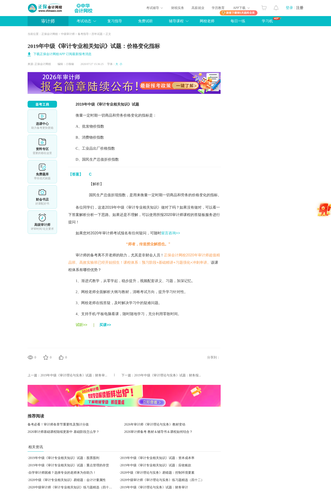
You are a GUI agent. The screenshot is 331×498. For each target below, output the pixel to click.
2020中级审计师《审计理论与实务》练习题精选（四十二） (162, 480)
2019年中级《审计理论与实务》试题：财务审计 (154, 487)
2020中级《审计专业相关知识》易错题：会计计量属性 (67, 480)
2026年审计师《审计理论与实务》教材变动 (154, 424)
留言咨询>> (170, 233)
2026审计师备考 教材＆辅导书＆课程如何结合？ (158, 432)
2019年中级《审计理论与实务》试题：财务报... (167, 375)
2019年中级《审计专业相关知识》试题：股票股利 (64, 458)
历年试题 (97, 34)
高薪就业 (197, 8)
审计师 (48, 21)
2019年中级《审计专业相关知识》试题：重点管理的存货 (69, 465)
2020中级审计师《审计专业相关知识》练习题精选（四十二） (72, 487)
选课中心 (42, 121)
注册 (299, 8)
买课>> (105, 325)
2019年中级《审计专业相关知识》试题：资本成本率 (157, 458)
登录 (289, 8)
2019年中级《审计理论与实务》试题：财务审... (73, 375)
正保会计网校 (49, 34)
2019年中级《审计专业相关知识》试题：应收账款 (155, 465)
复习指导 (114, 21)
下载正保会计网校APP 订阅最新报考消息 (62, 54)
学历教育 (218, 8)
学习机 (271, 20)
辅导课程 (176, 21)
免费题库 (42, 171)
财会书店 (42, 196)
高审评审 (42, 222)
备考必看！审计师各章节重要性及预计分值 (58, 424)
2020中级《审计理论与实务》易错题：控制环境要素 (157, 472)
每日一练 (238, 21)
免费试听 (145, 21)
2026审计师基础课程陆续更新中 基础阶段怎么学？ (63, 432)
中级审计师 (68, 34)
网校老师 (207, 21)
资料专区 (42, 146)
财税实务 (177, 8)
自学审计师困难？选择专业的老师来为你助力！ (62, 472)
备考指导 (83, 34)
